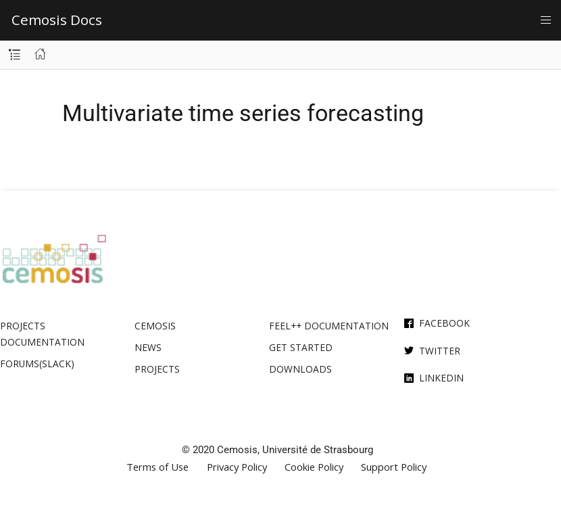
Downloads (300, 369)
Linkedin (441, 377)
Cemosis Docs (56, 19)
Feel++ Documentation (329, 325)
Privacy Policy (237, 467)
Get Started (301, 347)
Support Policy (393, 467)
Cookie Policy (314, 467)
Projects (157, 369)
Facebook (444, 323)
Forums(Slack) (37, 363)
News (148, 347)
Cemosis (155, 325)
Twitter (439, 350)
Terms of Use (157, 467)
